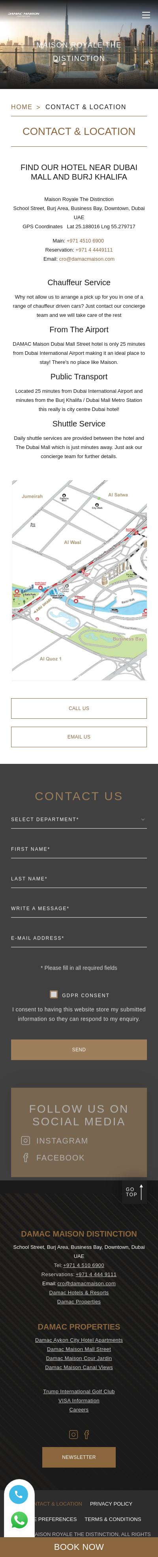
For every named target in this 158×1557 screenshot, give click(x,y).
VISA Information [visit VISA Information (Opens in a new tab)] (79, 1401)
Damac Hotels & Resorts (79, 1293)
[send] (79, 1069)
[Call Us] (79, 708)
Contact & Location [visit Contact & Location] (54, 1504)
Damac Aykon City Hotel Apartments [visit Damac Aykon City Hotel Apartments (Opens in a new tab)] (79, 1340)
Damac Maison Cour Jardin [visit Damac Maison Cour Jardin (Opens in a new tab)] (79, 1358)
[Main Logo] (24, 15)
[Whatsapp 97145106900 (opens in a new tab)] (19, 1523)
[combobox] (79, 842)
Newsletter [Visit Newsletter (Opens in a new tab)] (79, 1457)
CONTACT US (79, 815)
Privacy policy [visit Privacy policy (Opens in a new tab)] (111, 1504)
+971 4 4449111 (94, 250)
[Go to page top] (134, 1192)
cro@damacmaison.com (87, 259)
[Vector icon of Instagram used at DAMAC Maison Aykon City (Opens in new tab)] (73, 1434)
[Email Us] (79, 737)
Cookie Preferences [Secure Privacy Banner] (47, 1519)
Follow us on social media (79, 1135)
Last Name (29, 899)
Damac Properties (79, 1302)
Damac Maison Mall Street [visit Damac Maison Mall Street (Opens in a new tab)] (79, 1349)
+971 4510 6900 (85, 241)
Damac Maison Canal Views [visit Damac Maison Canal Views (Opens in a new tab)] (79, 1367)
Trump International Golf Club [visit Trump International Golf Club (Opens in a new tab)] (79, 1391)
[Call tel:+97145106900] (19, 1497)
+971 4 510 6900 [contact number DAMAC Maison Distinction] (83, 1265)
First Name (30, 869)
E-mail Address (37, 958)
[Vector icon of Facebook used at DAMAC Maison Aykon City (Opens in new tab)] (86, 1434)
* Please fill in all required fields (79, 988)
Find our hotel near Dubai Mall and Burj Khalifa (79, 172)
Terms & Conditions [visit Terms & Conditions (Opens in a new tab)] (113, 1519)
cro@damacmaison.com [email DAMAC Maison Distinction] (86, 1283)
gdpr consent (86, 1015)
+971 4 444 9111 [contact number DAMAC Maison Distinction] (96, 1274)
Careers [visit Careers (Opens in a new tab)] (79, 1410)
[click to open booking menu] (79, 1547)
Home (21, 107)
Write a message (40, 928)
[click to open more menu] (146, 15)
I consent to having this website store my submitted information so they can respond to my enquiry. (79, 1034)
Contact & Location (85, 107)
